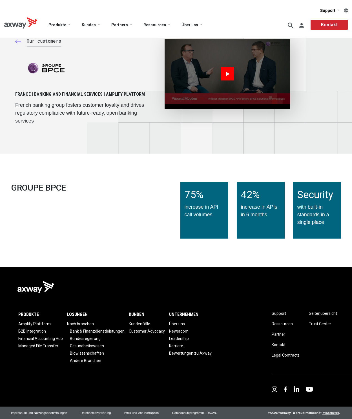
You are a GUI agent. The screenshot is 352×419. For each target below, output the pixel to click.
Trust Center (320, 324)
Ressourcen (154, 25)
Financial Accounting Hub (40, 338)
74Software (330, 412)
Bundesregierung (85, 338)
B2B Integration (32, 331)
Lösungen (77, 314)
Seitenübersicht (323, 313)
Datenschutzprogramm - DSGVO (194, 412)
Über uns (189, 25)
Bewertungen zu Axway (190, 353)
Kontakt (329, 25)
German (346, 10)
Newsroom (179, 331)
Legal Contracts (286, 355)
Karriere (176, 346)
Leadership (179, 338)
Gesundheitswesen (87, 346)
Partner (278, 334)
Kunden (89, 25)
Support (329, 10)
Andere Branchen (85, 360)
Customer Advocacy (147, 331)
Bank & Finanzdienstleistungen (97, 331)
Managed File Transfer (38, 346)
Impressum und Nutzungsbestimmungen (39, 412)
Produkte (57, 25)
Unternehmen (183, 314)
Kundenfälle (139, 324)
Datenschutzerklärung (96, 412)
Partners (119, 25)
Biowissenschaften (87, 353)
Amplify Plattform (34, 324)
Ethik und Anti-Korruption (141, 412)
